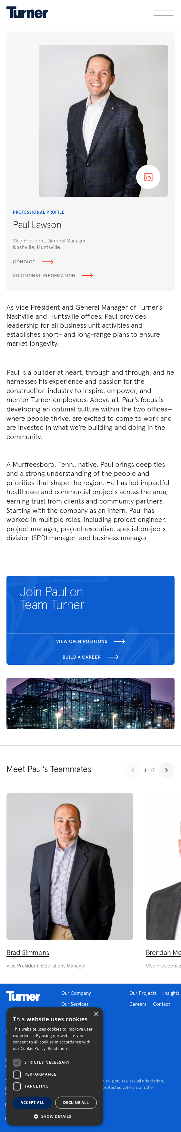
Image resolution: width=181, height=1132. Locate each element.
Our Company (76, 993)
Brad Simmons (27, 952)
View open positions (90, 641)
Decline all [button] (76, 1102)
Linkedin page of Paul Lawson (148, 177)
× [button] (96, 1014)
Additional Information (53, 275)
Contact (33, 262)
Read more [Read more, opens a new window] (58, 1048)
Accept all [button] (33, 1102)
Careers (137, 1004)
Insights (171, 993)
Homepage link (23, 996)
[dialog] (54, 1066)
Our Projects (143, 993)
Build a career (91, 657)
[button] (55, 1116)
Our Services (75, 1004)
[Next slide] (166, 770)
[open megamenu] (132, 13)
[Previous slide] (133, 770)
